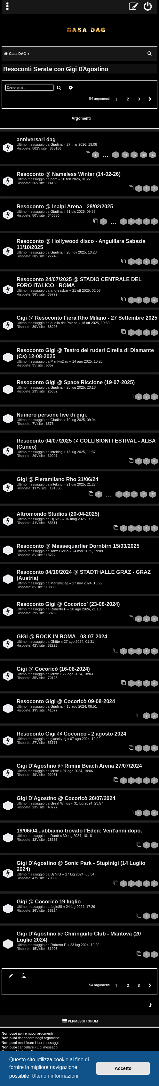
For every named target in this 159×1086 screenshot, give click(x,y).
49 (134, 154)
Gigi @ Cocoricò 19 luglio (49, 901)
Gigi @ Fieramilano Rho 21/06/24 (57, 479)
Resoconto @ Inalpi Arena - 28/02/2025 (65, 206)
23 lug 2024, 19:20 (84, 945)
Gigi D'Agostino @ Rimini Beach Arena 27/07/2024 (79, 766)
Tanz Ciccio (59, 551)
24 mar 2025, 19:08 (87, 551)
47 (116, 154)
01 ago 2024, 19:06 (78, 771)
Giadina (57, 144)
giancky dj (58, 739)
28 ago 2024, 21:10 (85, 609)
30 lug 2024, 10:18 (77, 836)
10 (134, 494)
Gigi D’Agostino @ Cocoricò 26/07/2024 (66, 798)
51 (153, 154)
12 (153, 494)
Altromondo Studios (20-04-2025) (58, 514)
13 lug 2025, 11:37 (81, 452)
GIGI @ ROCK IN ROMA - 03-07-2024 (62, 636)
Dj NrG (56, 519)
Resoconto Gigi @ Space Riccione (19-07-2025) (76, 382)
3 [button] (139, 99)
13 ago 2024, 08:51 (82, 706)
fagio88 (56, 907)
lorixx (55, 674)
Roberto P (59, 609)
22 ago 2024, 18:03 (78, 674)
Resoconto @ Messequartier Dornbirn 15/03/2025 (78, 546)
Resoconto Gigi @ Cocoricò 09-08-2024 (66, 701)
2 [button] (128, 99)
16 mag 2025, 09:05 (81, 519)
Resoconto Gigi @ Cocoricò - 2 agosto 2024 (71, 734)
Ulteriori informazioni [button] (55, 1076)
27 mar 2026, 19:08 (82, 144)
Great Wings (60, 803)
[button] (149, 99)
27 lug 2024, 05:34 (79, 874)
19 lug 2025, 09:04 (81, 420)
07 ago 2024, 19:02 (85, 739)
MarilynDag (59, 361)
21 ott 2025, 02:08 (86, 290)
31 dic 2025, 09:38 (81, 211)
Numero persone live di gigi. (52, 415)
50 (144, 154)
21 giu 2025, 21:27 (81, 484)
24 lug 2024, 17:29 (80, 907)
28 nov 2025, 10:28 (82, 252)
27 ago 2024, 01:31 (79, 641)
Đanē (55, 836)
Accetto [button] (123, 1068)
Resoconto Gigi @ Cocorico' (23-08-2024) (68, 604)
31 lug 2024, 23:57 (88, 803)
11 (144, 494)
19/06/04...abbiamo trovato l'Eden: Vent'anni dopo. (79, 830)
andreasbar (59, 290)
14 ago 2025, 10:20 (87, 361)
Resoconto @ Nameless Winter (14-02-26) (69, 174)
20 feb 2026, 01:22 (76, 179)
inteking (57, 452)
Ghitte (55, 641)
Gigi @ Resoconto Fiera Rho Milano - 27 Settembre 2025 (87, 318)
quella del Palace (64, 323)
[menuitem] (148, 7)
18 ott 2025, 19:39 (95, 323)
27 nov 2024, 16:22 (87, 583)
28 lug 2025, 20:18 (81, 387)
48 (125, 154)
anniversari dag (36, 139)
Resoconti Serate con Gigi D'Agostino (55, 69)
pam (54, 179)
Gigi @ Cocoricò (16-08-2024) (53, 669)
